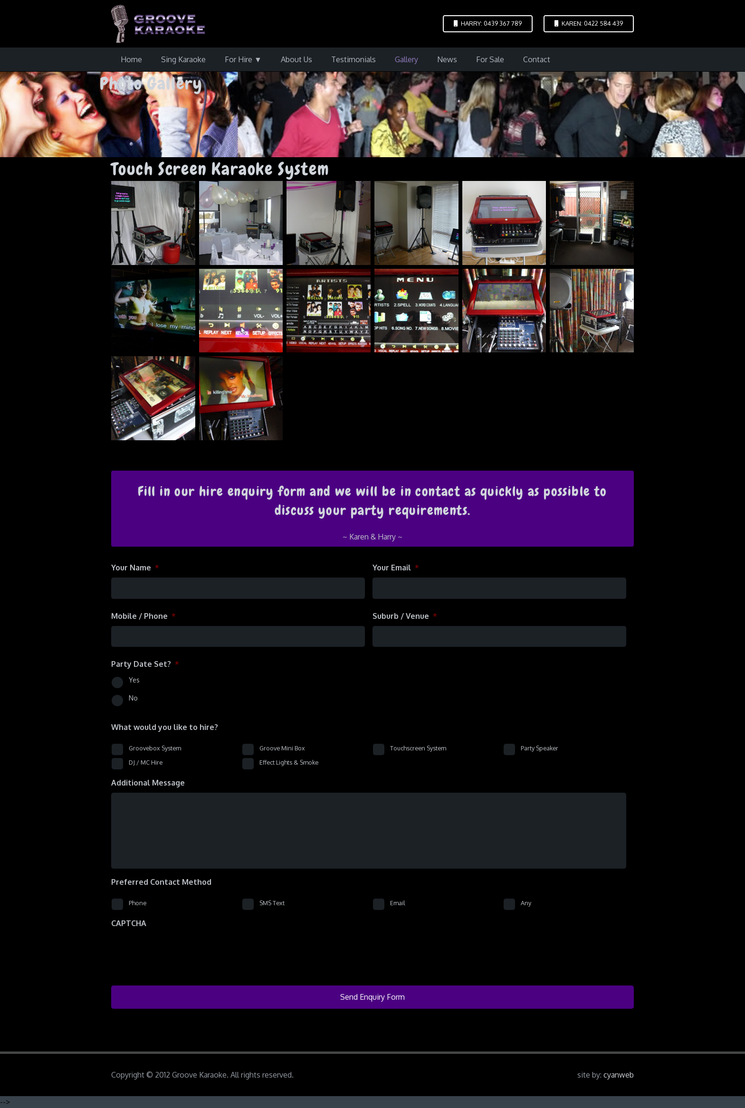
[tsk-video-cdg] (241, 399)
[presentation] (183, 951)
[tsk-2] (592, 223)
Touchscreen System (418, 748)
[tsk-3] (153, 311)
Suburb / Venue (404, 616)
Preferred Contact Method (161, 882)
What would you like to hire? (164, 727)
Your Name (135, 567)
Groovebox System (155, 748)
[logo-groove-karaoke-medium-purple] (158, 24)
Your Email (395, 567)
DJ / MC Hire (145, 762)
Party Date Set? (145, 664)
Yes (134, 680)
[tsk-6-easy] (416, 311)
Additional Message (148, 782)
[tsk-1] (504, 223)
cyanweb (618, 1075)
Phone (137, 903)
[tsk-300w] (592, 311)
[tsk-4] (241, 311)
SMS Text (272, 903)
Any (526, 903)
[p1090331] (241, 223)
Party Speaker (539, 748)
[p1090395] (329, 223)
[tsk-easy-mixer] (153, 399)
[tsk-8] (504, 311)
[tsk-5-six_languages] (329, 311)
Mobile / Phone (143, 616)
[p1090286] (153, 223)
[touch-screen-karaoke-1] (416, 223)
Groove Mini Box (282, 748)
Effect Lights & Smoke (288, 762)
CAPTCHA (128, 923)
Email (397, 903)
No (133, 698)
